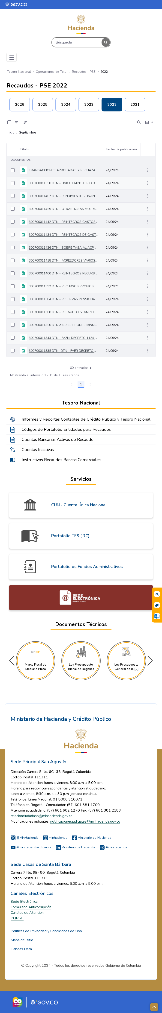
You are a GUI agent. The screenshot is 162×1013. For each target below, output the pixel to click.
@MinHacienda (25, 837)
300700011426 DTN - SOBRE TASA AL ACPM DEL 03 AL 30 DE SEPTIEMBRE (63, 247)
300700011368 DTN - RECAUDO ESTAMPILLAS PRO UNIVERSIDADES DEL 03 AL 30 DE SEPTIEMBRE (63, 312)
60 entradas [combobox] (82, 368)
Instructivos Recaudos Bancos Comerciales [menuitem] (61, 460)
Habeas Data (21, 949)
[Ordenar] (25, 122)
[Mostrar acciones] (148, 170)
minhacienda (55, 837)
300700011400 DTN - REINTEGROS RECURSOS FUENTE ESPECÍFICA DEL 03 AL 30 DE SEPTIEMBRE (63, 273)
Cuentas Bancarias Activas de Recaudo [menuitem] (57, 439)
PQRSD (17, 918)
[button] (150, 661)
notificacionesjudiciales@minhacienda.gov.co (85, 821)
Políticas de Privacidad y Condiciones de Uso (46, 931)
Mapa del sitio (22, 940)
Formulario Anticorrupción (31, 907)
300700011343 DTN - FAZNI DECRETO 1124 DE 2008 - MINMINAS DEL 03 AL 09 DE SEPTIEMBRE (63, 338)
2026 (19, 104)
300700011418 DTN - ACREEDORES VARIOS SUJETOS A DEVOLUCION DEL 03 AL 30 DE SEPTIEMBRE (63, 260)
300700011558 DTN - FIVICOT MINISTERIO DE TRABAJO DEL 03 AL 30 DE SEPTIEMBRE (63, 183)
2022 (112, 104)
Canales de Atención (27, 912)
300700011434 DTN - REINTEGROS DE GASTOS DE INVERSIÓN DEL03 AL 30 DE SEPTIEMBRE (63, 235)
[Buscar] (77, 42)
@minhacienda (113, 847)
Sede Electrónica (24, 901)
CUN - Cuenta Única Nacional (79, 505)
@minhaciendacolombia (31, 847)
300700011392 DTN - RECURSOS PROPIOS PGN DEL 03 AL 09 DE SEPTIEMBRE (63, 286)
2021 (135, 104)
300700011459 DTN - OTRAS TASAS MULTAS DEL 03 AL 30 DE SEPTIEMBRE (63, 209)
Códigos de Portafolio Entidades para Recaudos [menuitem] (66, 429)
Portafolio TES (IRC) (70, 536)
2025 (42, 104)
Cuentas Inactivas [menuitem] (38, 449)
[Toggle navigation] (11, 57)
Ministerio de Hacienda (91, 837)
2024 (65, 104)
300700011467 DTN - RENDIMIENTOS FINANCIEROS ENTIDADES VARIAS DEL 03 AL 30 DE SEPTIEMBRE (63, 196)
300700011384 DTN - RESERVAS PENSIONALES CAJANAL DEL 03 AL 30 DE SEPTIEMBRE (63, 299)
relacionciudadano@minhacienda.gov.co (41, 815)
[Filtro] (16, 122)
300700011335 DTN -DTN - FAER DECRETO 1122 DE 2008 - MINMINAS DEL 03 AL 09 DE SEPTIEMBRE (63, 351)
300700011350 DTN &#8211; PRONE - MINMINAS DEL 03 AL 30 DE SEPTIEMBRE (63, 325)
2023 (88, 104)
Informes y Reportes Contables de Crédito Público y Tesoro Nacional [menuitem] (86, 419)
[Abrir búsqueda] (139, 122)
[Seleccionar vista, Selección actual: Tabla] (149, 122)
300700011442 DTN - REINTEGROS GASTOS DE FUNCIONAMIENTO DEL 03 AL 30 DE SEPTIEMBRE (63, 222)
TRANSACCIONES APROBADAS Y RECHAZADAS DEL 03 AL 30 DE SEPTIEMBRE (63, 170)
